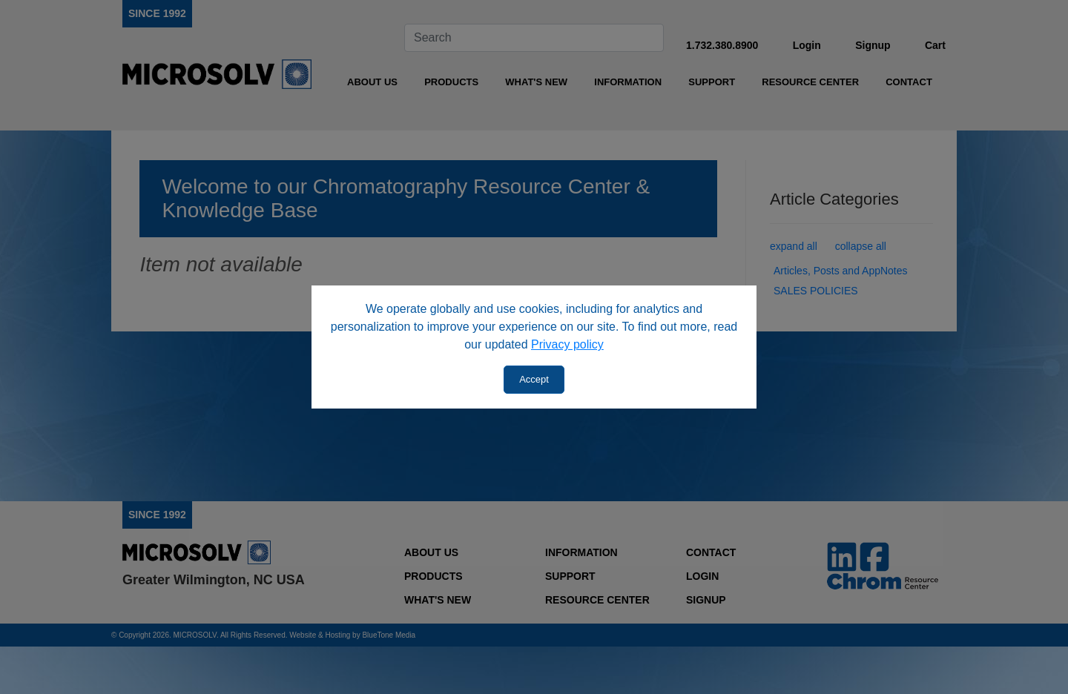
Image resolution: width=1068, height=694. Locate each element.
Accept (534, 379)
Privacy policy (567, 344)
